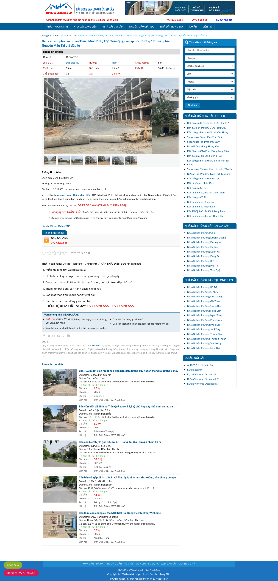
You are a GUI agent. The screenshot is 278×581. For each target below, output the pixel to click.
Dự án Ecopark (195, 369)
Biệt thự (75, 62)
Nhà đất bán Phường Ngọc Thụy (204, 315)
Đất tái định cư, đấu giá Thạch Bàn (205, 215)
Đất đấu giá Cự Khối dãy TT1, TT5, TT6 (208, 122)
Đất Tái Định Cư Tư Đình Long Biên (206, 211)
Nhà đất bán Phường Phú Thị (203, 265)
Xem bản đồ (168, 563)
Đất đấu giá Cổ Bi (196, 187)
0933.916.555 (175, 19)
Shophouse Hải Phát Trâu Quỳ (203, 141)
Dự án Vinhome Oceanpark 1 (203, 374)
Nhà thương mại (57, 26)
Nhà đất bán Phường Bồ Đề (202, 287)
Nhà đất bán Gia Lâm (66, 35)
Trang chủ (47, 35)
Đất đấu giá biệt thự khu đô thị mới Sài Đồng (208, 162)
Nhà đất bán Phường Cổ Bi (201, 232)
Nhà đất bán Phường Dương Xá (204, 242)
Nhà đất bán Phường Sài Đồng (203, 329)
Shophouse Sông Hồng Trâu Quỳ (205, 137)
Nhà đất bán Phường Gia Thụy (203, 301)
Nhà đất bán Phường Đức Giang (204, 296)
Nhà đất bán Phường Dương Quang (206, 237)
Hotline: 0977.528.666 (21, 572)
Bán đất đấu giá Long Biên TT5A (204, 155)
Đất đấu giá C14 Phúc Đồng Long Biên (208, 151)
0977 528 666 (88, 205)
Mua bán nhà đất (94, 563)
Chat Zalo (13, 564)
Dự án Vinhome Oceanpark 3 (203, 383)
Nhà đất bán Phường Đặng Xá (203, 251)
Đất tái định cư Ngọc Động (201, 206)
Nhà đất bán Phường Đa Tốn (202, 246)
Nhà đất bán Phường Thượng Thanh (206, 338)
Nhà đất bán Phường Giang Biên (204, 305)
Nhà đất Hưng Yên (172, 26)
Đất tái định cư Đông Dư (200, 201)
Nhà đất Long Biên (85, 26)
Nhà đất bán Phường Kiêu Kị (202, 260)
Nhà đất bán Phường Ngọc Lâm (204, 310)
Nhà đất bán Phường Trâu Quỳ (203, 270)
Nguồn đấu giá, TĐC (141, 26)
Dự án (193, 26)
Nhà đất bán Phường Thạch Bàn (204, 334)
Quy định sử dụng (147, 563)
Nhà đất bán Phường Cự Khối (203, 291)
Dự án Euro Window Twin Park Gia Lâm (208, 173)
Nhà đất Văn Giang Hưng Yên (203, 146)
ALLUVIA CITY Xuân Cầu (200, 364)
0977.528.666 (199, 19)
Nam (114, 62)
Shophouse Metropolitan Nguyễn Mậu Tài (209, 169)
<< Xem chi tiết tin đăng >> (93, 385)
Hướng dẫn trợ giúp (120, 563)
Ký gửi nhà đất (224, 19)
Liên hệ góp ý (187, 563)
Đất (68, 62)
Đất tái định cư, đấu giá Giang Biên (206, 192)
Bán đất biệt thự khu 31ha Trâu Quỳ (206, 127)
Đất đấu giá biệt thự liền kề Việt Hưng (207, 132)
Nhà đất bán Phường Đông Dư (203, 256)
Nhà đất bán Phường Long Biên (204, 348)
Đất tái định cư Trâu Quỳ (200, 183)
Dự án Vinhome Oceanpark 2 (203, 378)
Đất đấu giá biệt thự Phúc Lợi (203, 178)
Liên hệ (207, 26)
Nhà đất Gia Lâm (113, 26)
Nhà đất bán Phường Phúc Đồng (205, 319)
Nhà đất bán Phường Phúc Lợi (203, 324)
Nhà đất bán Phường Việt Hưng (204, 343)
